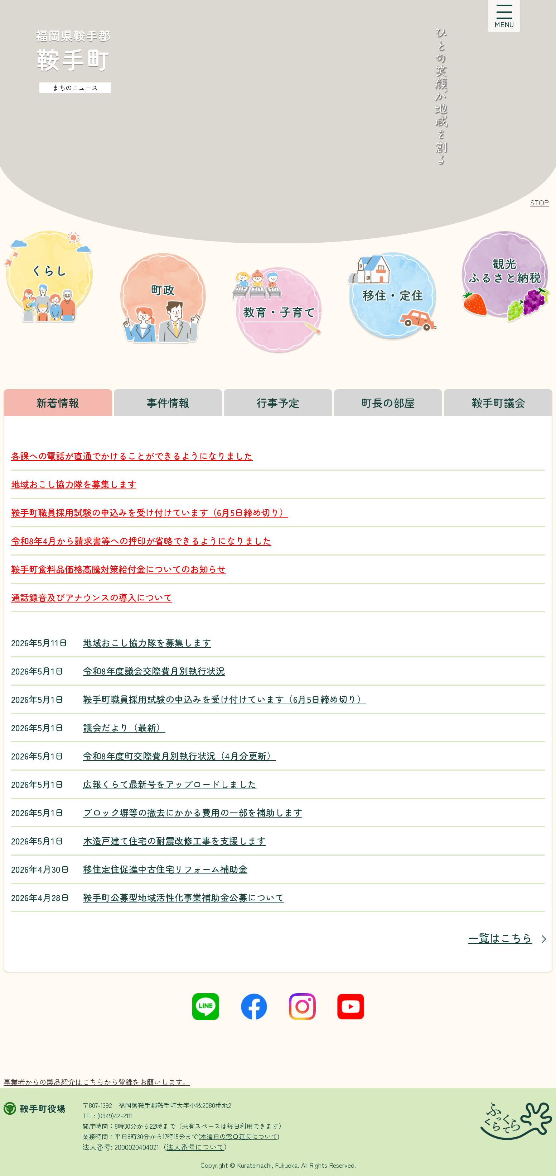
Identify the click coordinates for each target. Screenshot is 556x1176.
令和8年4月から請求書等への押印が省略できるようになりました (141, 540)
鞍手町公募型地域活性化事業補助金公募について (183, 897)
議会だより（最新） (124, 727)
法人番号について (195, 1147)
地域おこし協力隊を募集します (73, 484)
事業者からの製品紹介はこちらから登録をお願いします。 (97, 1082)
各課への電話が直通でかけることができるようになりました (132, 455)
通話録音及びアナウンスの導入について (91, 597)
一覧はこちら (500, 938)
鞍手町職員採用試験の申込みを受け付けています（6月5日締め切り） (149, 512)
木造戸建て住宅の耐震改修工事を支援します (174, 840)
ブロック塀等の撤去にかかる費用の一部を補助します (192, 812)
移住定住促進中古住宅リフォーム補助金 (165, 869)
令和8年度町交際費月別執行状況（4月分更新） (179, 755)
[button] (504, 16)
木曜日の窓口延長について (238, 1136)
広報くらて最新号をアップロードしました (170, 784)
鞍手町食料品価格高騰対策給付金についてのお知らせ (118, 569)
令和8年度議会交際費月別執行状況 (154, 671)
